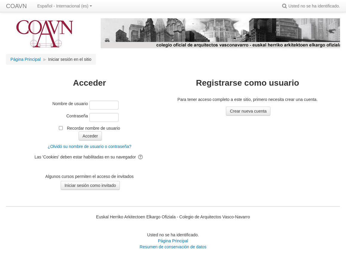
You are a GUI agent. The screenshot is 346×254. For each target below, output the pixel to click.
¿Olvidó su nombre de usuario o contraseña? (89, 146)
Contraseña (77, 116)
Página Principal (173, 240)
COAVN (16, 6)
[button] (285, 6)
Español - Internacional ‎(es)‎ (64, 6)
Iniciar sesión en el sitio (69, 59)
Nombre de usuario (70, 103)
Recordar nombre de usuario (93, 128)
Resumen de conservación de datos (173, 246)
